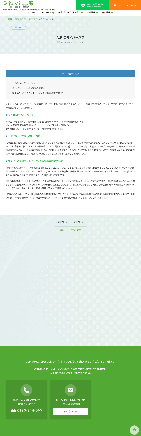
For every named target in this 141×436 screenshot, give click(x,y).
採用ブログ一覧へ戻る (70, 230)
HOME (32, 12)
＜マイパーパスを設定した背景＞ (28, 88)
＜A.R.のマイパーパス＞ (24, 83)
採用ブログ (33, 19)
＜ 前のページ (61, 222)
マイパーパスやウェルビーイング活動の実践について (37, 93)
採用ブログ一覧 (20, 19)
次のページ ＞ (79, 222)
